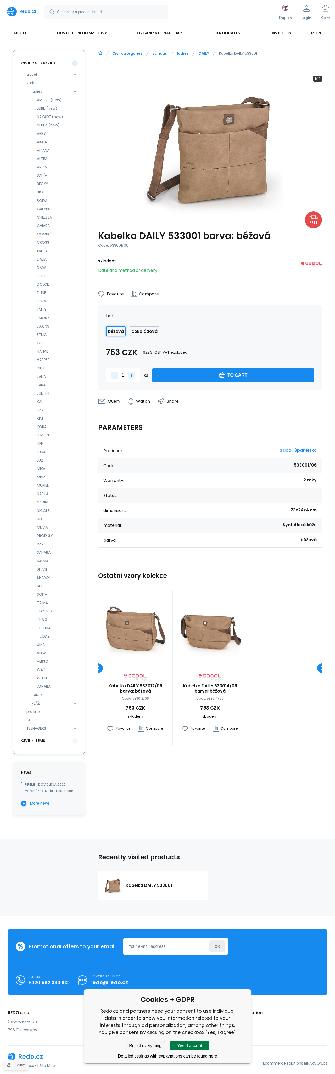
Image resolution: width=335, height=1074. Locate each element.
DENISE (42, 276)
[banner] (21, 11)
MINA (41, 477)
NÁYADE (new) (50, 116)
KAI (39, 401)
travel (31, 74)
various (160, 53)
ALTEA (42, 158)
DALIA (42, 259)
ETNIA (42, 334)
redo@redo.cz (109, 982)
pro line (33, 711)
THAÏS (42, 619)
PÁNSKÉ (38, 694)
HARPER (43, 359)
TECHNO (44, 611)
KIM (40, 418)
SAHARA (44, 552)
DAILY (204, 53)
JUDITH (43, 393)
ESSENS (43, 326)
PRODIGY (45, 535)
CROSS (43, 242)
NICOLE (43, 510)
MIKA (41, 468)
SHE (40, 586)
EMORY (43, 317)
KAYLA (42, 410)
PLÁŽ (36, 703)
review (235, 1029)
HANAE (42, 351)
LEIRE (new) (47, 108)
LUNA (41, 452)
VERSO (42, 661)
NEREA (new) (48, 125)
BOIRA (42, 200)
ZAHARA (44, 686)
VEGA (41, 653)
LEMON (43, 435)
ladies (183, 53)
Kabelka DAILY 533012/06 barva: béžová (135, 688)
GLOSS (43, 343)
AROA (42, 167)
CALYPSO (45, 209)
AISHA (42, 142)
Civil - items (33, 740)
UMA (41, 644)
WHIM (42, 678)
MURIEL (43, 485)
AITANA (43, 150)
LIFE (40, 443)
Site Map (47, 1065)
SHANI (42, 569)
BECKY (42, 183)
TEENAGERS (36, 728)
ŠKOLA (32, 720)
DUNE (41, 292)
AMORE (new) (49, 100)
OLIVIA (42, 527)
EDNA (41, 301)
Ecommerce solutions (283, 1063)
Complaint (238, 1022)
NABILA (42, 493)
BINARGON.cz (315, 1063)
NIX (39, 519)
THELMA (44, 627)
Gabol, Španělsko (298, 450)
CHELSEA (44, 217)
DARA (41, 267)
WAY (41, 669)
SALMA (42, 560)
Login (217, 946)
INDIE (41, 368)
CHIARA (43, 225)
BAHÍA (42, 175)
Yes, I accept (189, 1045)
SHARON (44, 577)
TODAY (43, 636)
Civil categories (127, 53)
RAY (40, 544)
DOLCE (43, 284)
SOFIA (42, 594)
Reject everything (145, 1045)
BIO (40, 192)
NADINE (43, 502)
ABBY (41, 133)
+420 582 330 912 (48, 982)
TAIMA (42, 602)
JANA (41, 376)
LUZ (40, 460)
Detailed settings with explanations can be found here (167, 1056)
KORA (42, 426)
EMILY (42, 309)
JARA (41, 384)
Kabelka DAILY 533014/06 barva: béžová (210, 688)
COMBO (44, 234)
